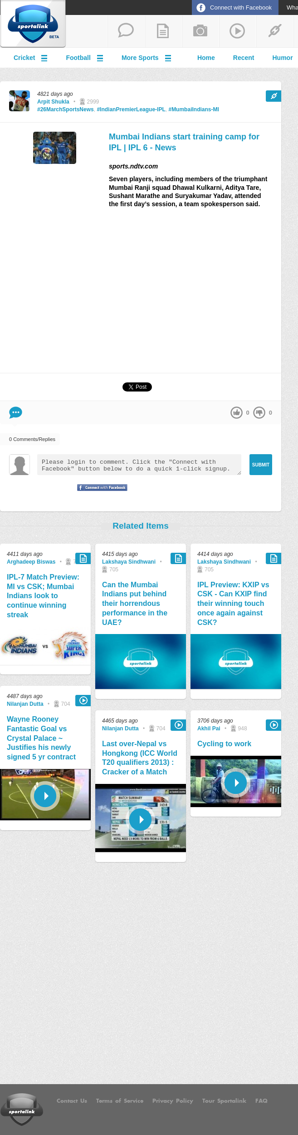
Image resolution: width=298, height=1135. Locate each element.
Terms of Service (119, 1101)
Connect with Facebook (241, 7)
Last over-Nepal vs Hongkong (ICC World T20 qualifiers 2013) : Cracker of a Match (139, 758)
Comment (15, 412)
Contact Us (72, 1101)
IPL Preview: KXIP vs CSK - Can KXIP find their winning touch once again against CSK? (233, 603)
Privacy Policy (172, 1101)
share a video (237, 31)
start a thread (126, 31)
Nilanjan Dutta (25, 704)
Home (206, 57)
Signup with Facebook (100, 493)
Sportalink (33, 24)
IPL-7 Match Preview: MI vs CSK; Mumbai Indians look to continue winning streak (43, 596)
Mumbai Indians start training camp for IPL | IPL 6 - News (184, 142)
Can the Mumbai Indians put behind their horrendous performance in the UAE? (134, 603)
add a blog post (163, 31)
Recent (243, 57)
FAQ (261, 1101)
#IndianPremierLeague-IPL (131, 109)
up (236, 412)
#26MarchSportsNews (65, 109)
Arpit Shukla (53, 102)
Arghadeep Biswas (31, 562)
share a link (274, 31)
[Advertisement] (140, 294)
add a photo (200, 31)
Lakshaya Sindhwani (129, 562)
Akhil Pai (208, 728)
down (259, 412)
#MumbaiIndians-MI (193, 109)
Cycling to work (224, 744)
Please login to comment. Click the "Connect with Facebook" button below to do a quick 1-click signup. (139, 464)
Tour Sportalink (224, 1101)
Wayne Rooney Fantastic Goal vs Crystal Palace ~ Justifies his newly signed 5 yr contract (41, 738)
